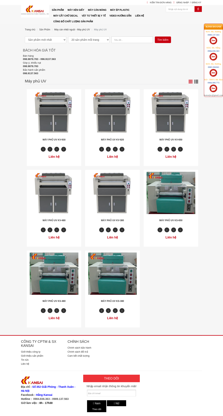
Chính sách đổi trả (78, 351)
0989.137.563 (60, 398)
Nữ (116, 403)
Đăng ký (196, 2)
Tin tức (25, 359)
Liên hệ (25, 363)
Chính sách (78, 342)
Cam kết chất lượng (79, 355)
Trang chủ (30, 29)
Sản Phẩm (44, 29)
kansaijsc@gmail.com (213, 82)
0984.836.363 (41, 398)
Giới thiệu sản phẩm (32, 355)
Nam (97, 403)
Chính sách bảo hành (79, 347)
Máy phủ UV (100, 29)
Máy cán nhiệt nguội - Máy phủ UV (72, 29)
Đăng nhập (182, 2)
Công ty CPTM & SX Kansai (38, 344)
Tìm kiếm (163, 39)
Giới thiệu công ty (30, 351)
